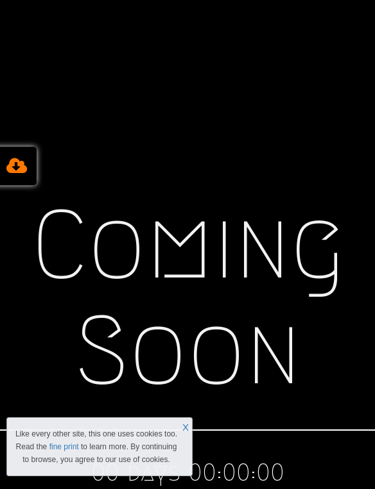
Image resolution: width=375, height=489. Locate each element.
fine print (64, 446)
